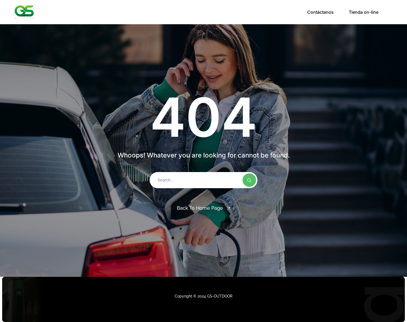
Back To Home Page (200, 208)
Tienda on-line (363, 12)
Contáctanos (320, 12)
